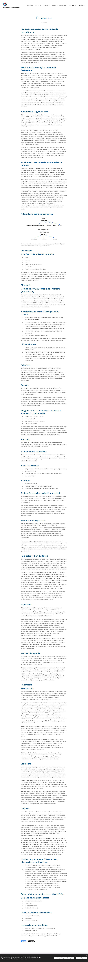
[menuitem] (30, 5)
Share (24, 941)
